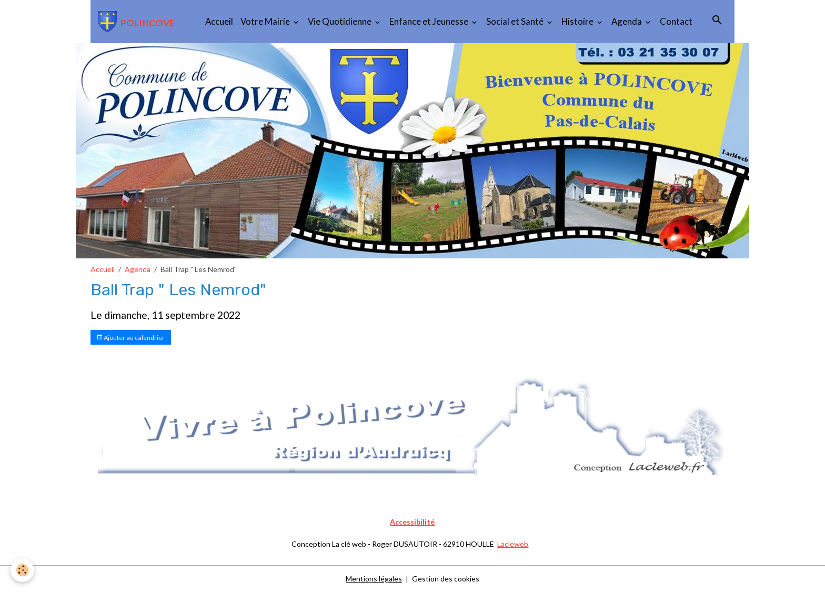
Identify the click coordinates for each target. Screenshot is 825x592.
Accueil (219, 21)
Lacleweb (512, 543)
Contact (676, 21)
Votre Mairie (265, 21)
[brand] (136, 21)
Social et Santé (515, 21)
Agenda (627, 21)
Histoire (578, 21)
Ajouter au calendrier (130, 338)
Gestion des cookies (445, 578)
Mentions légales (374, 578)
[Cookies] (22, 570)
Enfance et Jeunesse (429, 21)
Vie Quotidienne (340, 21)
